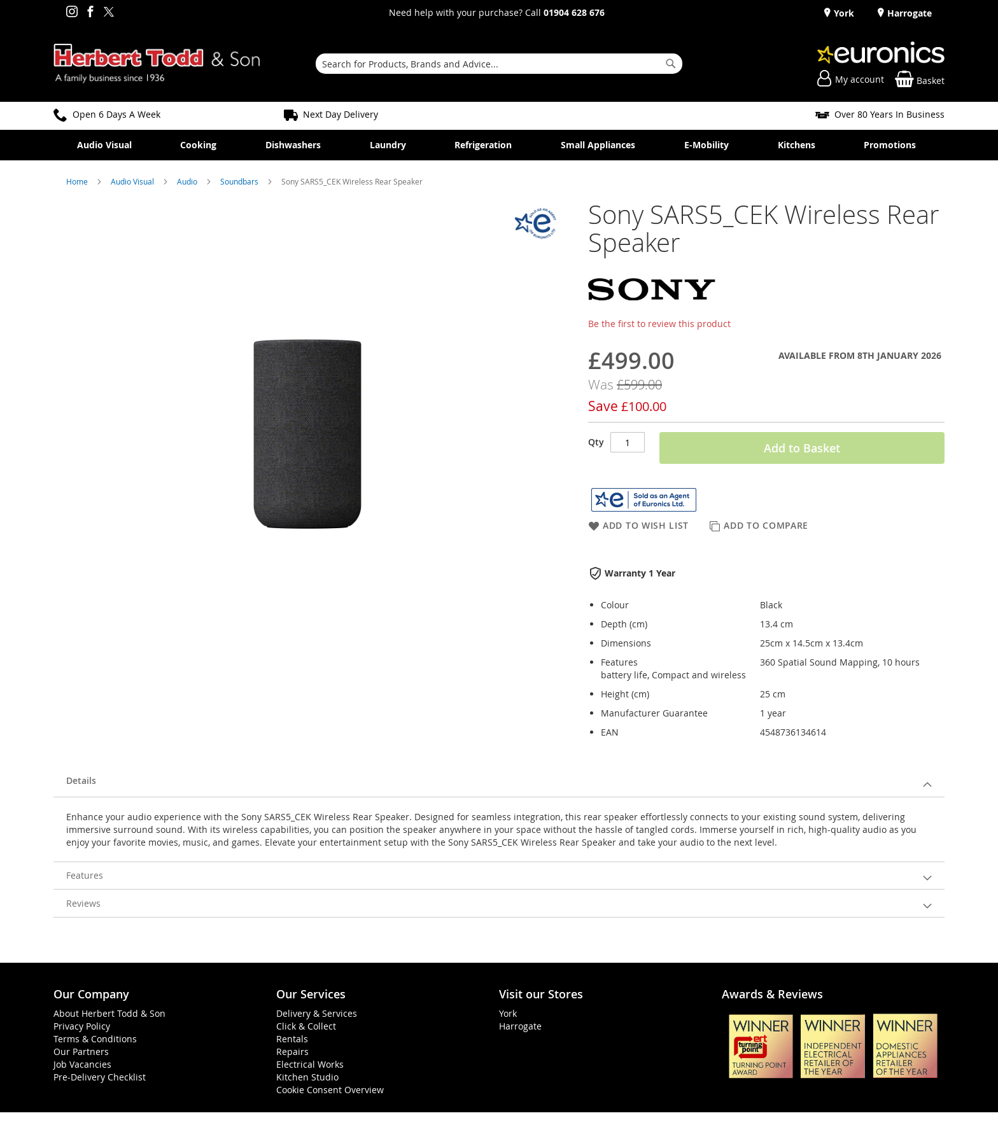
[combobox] (499, 63)
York (842, 13)
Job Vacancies (82, 1064)
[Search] (671, 63)
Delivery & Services (316, 1013)
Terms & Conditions (95, 1039)
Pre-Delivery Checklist (99, 1077)
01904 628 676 (574, 12)
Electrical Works (310, 1064)
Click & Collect (306, 1026)
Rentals (292, 1039)
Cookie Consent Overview (330, 1090)
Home (78, 181)
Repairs (292, 1051)
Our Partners (81, 1051)
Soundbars (240, 181)
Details (81, 780)
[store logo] (156, 63)
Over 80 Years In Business (889, 114)
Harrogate (908, 13)
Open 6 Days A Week (116, 114)
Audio (188, 181)
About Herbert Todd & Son (109, 1013)
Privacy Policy (81, 1026)
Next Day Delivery (340, 114)
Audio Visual (133, 181)
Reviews (83, 903)
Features (84, 875)
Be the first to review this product (659, 324)
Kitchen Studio (307, 1077)
